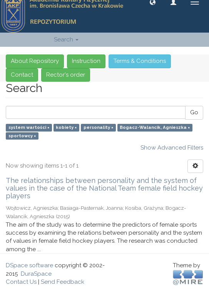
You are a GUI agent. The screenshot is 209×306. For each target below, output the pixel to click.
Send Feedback (62, 281)
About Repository (35, 61)
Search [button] (66, 39)
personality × (98, 127)
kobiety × (66, 127)
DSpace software (29, 265)
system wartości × (28, 127)
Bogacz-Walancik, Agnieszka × (155, 127)
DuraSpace (36, 273)
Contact (22, 74)
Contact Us (21, 281)
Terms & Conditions (140, 61)
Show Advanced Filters (171, 147)
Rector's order (65, 74)
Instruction (86, 61)
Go (194, 112)
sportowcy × (22, 135)
